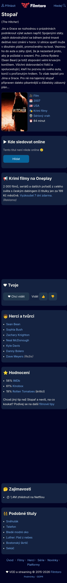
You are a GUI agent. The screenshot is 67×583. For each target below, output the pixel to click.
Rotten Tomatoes (24, 391)
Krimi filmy (41, 110)
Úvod (10, 560)
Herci (30, 560)
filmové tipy (46, 404)
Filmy (20, 560)
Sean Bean (13, 324)
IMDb (16, 380)
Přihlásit (8, 5)
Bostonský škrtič (17, 543)
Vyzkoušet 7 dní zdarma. (36, 195)
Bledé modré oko (17, 532)
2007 (37, 100)
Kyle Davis (13, 345)
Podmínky (29, 576)
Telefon (11, 526)
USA (36, 105)
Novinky (53, 560)
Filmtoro (56, 572)
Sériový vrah (42, 115)
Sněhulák (12, 521)
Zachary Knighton (18, 335)
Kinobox (18, 386)
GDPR (40, 576)
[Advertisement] (32, 242)
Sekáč (10, 548)
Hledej (60, 5)
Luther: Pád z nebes (19, 537)
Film (36, 95)
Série (41, 560)
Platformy (33, 564)
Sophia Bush (14, 329)
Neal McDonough (17, 340)
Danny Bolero (15, 351)
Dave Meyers (14, 356)
